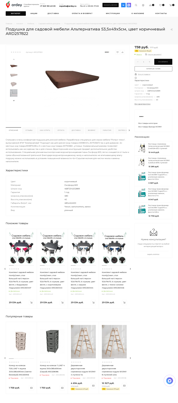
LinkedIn (129, 5)
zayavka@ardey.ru (67, 6)
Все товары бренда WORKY (150, 127)
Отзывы (29, 130)
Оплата (60, 130)
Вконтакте (123, 5)
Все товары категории (147, 123)
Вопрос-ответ (125, 130)
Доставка (76, 130)
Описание (13, 130)
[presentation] (13, 59)
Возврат (92, 130)
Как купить (45, 130)
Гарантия (107, 130)
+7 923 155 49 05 (48, 6)
